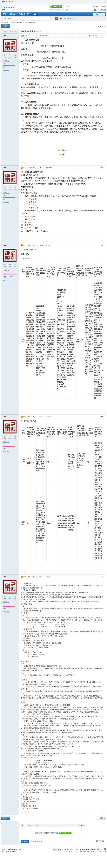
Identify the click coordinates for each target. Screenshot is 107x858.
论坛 (34, 14)
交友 (68, 18)
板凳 (101, 245)
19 (4, 55)
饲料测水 (20, 22)
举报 (101, 163)
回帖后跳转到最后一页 (36, 841)
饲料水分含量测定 (30, 22)
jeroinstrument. (84, 849)
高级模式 (81, 825)
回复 (25, 163)
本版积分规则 (100, 841)
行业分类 (12, 14)
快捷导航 (98, 14)
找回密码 (103, 7)
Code (36, 825)
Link (30, 825)
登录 (50, 833)
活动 (64, 18)
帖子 (50, 18)
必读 (4, 14)
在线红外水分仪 (24, 14)
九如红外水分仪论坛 (2, 22)
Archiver (65, 849)
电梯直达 (95, 35)
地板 (101, 416)
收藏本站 (10, 1)
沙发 (101, 167)
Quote (33, 825)
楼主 (90, 35)
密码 (67, 10)
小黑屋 (76, 849)
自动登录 (94, 7)
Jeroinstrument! (13, 849)
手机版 (71, 849)
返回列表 (102, 26)
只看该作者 (43, 35)
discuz (72, 18)
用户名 (68, 7)
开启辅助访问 (102, 2)
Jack (4, 35)
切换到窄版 (104, 2)
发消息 (7, 71)
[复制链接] (38, 31)
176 (15, 55)
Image (28, 825)
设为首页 (4, 1)
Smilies (38, 825)
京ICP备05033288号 (97, 849)
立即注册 (103, 10)
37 (10, 55)
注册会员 (6, 61)
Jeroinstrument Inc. (12, 851)
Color (25, 825)
